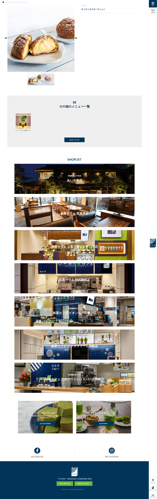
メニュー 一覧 (9, 2)
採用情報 (153, 11)
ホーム (3, 2)
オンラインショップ (152, 482)
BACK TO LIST (74, 140)
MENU (152, 5)
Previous (6, 38)
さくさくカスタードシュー (22, 2)
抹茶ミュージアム (153, 489)
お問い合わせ (153, 496)
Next (76, 38)
